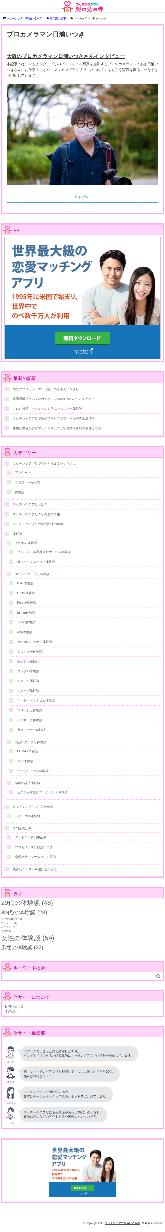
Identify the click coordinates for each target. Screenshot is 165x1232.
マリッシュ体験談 (29, 710)
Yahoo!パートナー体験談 (34, 642)
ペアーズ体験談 (28, 691)
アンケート (23, 472)
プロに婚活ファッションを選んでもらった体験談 (47, 409)
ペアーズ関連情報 (27, 816)
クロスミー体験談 (29, 651)
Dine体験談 (25, 583)
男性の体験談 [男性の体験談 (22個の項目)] (22, 947)
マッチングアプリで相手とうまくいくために (44, 463)
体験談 (17, 534)
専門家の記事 (22, 828)
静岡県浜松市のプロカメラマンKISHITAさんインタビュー (53, 399)
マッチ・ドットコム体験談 (36, 700)
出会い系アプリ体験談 (30, 742)
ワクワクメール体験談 (33, 771)
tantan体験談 (26, 612)
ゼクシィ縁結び (28, 661)
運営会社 (11, 1011)
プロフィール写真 (27, 482)
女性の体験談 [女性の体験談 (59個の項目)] (27, 938)
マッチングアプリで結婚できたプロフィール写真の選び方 (54, 418)
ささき (11, 1082)
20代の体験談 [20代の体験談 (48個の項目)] (27, 902)
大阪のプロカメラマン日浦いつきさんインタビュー (66, 56)
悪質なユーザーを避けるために (35, 869)
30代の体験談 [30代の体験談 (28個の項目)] (24, 912)
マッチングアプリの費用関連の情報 (38, 524)
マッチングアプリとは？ (30, 504)
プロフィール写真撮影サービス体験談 (44, 552)
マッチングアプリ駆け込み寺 (122, 1223)
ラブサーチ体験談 (29, 720)
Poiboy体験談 (26, 602)
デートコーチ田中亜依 (30, 837)
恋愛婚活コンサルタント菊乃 (35, 857)
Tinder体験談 (26, 622)
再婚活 (19, 492)
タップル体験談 (28, 671)
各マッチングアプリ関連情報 (33, 807)
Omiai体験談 (26, 593)
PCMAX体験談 (27, 751)
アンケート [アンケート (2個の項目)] (9, 923)
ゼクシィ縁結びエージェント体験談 (42, 792)
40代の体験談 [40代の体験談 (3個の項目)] (11, 918)
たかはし (10, 1102)
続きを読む (82, 197)
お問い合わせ (14, 1006)
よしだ (11, 1061)
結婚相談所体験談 (27, 783)
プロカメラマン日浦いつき (34, 847)
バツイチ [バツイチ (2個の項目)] (8, 927)
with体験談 (24, 632)
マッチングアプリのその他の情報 (36, 514)
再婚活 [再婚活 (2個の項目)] (6, 930)
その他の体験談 (26, 543)
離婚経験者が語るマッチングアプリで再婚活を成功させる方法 (57, 428)
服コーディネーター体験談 (36, 562)
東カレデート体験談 (31, 730)
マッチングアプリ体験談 (32, 574)
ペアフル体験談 (28, 681)
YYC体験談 (25, 761)
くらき (11, 1122)
